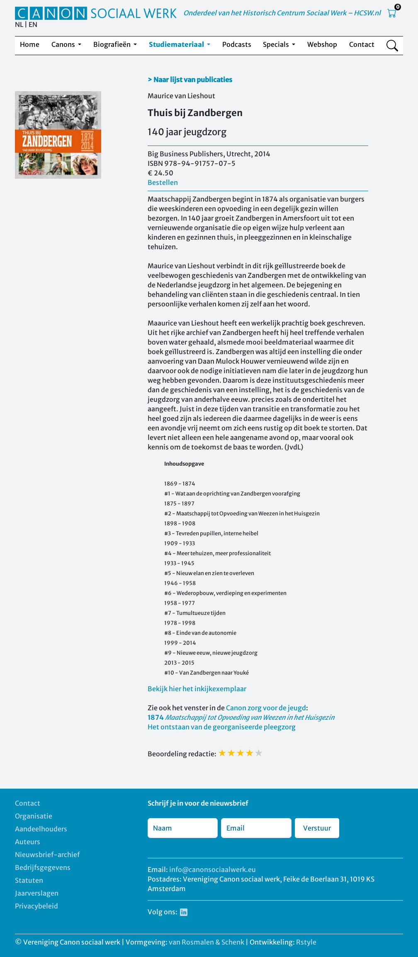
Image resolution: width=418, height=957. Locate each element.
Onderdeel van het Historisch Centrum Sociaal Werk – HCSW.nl (282, 13)
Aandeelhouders (41, 829)
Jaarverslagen (36, 893)
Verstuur (317, 828)
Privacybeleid (36, 906)
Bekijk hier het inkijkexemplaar (197, 689)
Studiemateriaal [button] (177, 44)
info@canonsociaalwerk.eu (212, 869)
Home (29, 44)
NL (19, 24)
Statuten (29, 880)
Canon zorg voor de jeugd (266, 708)
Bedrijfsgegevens (42, 867)
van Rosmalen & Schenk (206, 942)
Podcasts (236, 44)
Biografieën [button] (112, 44)
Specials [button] (276, 44)
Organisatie (33, 816)
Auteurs (27, 842)
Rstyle (306, 942)
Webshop (322, 44)
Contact (361, 44)
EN (33, 24)
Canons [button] (63, 44)
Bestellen (163, 182)
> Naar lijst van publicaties (190, 79)
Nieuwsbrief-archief (47, 854)
